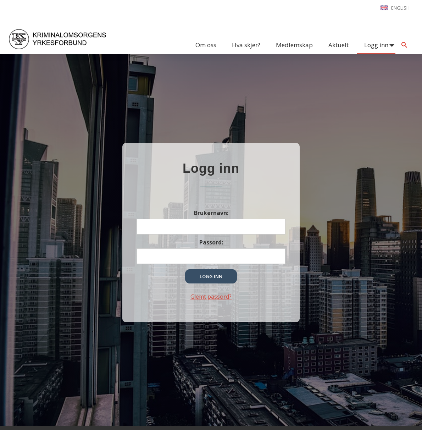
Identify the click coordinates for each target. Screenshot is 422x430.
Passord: (211, 242)
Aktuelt (338, 45)
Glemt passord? (211, 297)
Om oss (205, 45)
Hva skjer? (246, 45)
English (400, 8)
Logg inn (376, 45)
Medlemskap (294, 45)
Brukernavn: (211, 213)
